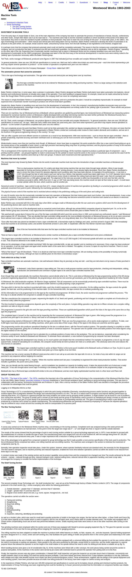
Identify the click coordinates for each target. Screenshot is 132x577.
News (50, 3)
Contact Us (116, 3)
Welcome (126, 3)
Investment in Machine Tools (17, 23)
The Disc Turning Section (21, 27)
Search (72, 3)
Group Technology (13, 25)
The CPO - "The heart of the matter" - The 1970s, (19, 378)
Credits (61, 3)
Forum (95, 3)
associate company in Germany (38, 380)
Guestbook (84, 3)
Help (40, 3)
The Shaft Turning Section (22, 29)
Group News (51, 68)
